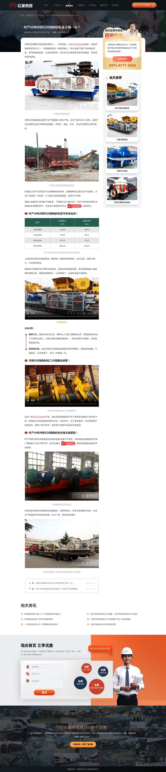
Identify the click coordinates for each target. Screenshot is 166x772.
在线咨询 (122, 59)
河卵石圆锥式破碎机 (122, 202)
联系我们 (115, 5)
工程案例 (80, 5)
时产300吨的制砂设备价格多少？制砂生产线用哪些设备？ (59, 589)
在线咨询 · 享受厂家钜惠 (83, 744)
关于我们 (92, 5)
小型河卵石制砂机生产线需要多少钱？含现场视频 (110, 619)
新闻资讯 (69, 6)
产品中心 (57, 5)
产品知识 (40, 15)
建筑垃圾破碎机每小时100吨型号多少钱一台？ (55, 583)
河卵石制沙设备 (75, 44)
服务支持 (104, 5)
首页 (46, 5)
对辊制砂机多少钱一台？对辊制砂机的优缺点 (42, 614)
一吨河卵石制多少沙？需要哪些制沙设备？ (41, 624)
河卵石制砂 (38, 417)
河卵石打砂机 (122, 171)
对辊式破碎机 (122, 140)
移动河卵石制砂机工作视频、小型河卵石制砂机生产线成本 (114, 614)
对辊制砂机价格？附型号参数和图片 (38, 619)
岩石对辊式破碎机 (122, 108)
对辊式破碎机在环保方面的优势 (103, 624)
